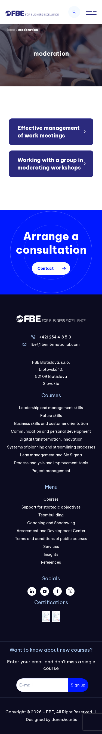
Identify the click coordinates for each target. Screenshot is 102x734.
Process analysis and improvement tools (51, 462)
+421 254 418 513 (55, 337)
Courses (51, 499)
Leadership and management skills (51, 407)
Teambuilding (51, 515)
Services (51, 546)
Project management (51, 470)
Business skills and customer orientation (51, 423)
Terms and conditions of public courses (51, 538)
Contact (46, 268)
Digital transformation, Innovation (51, 439)
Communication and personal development (51, 431)
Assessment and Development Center (51, 530)
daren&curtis (64, 719)
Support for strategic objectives (51, 507)
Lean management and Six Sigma (51, 455)
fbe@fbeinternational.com (55, 344)
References (51, 562)
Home (10, 30)
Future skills (51, 415)
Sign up (78, 685)
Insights (51, 554)
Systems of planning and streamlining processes (51, 447)
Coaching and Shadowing (51, 522)
